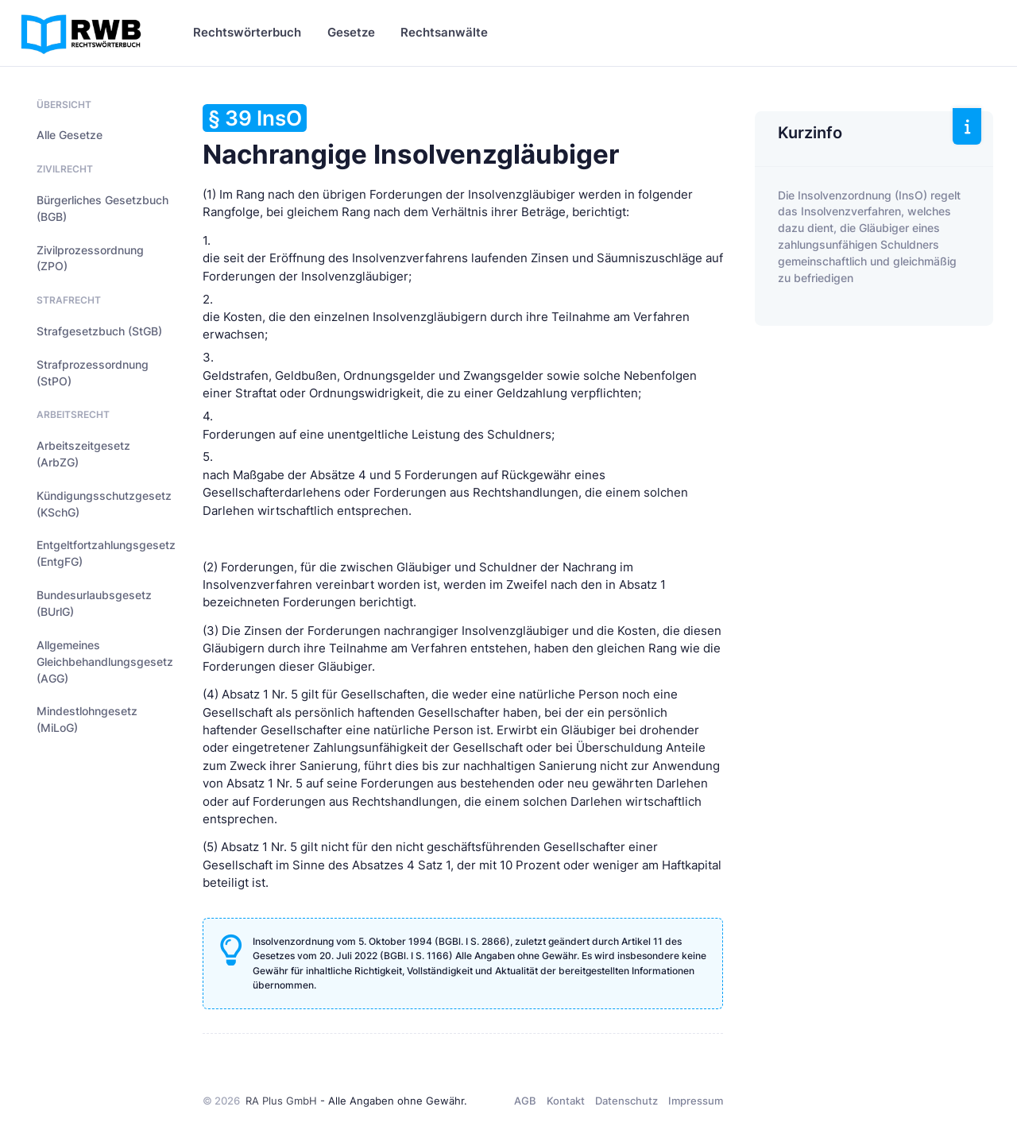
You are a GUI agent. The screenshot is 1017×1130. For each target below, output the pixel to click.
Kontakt (566, 1100)
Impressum (695, 1100)
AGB (525, 1100)
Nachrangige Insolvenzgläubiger (411, 137)
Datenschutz (626, 1100)
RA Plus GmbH (281, 1100)
